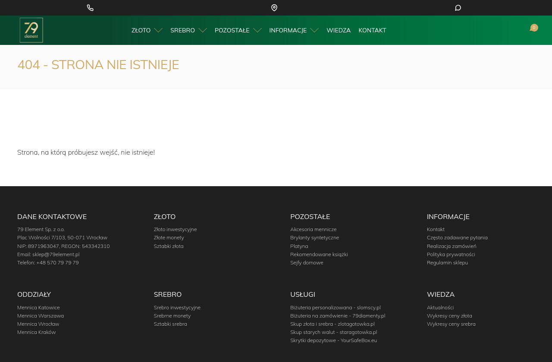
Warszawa (309, 8)
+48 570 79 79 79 (138, 8)
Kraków (287, 8)
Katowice (266, 8)
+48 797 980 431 (505, 8)
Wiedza (338, 31)
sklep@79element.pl (55, 254)
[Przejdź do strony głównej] (31, 30)
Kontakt (372, 31)
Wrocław (333, 8)
